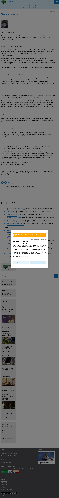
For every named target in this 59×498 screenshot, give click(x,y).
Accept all (37, 263)
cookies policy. (24, 256)
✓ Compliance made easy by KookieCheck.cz (37, 239)
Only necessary (21, 263)
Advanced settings (29, 266)
